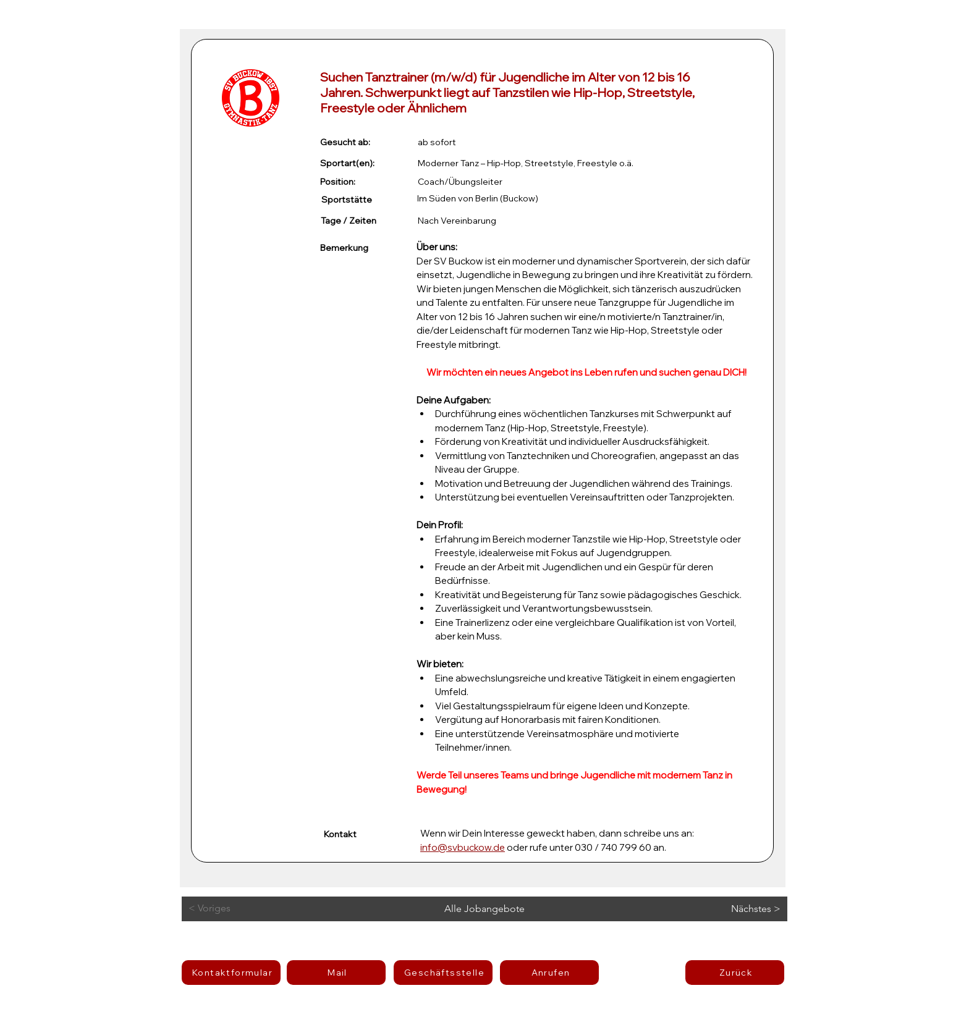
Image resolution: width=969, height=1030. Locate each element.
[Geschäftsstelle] (443, 972)
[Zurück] (734, 972)
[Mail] (336, 972)
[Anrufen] (549, 972)
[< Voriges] (238, 908)
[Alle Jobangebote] (484, 909)
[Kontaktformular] (231, 972)
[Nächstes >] (739, 909)
